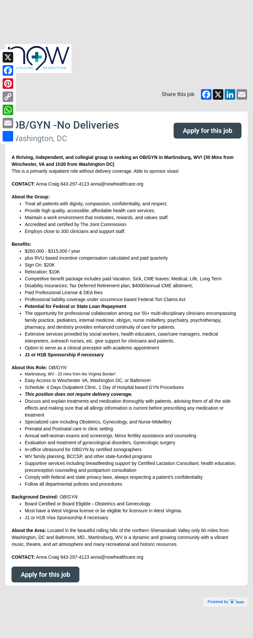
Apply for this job (207, 131)
